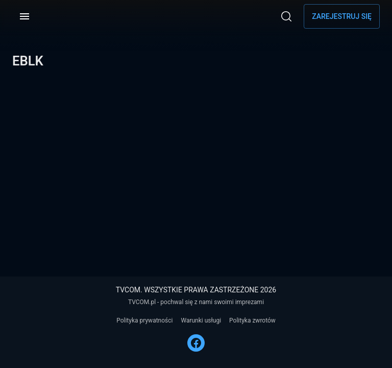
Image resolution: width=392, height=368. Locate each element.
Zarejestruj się (342, 16)
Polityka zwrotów (252, 320)
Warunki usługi (201, 320)
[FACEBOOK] (196, 343)
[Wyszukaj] (286, 16)
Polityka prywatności (144, 320)
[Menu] (24, 16)
